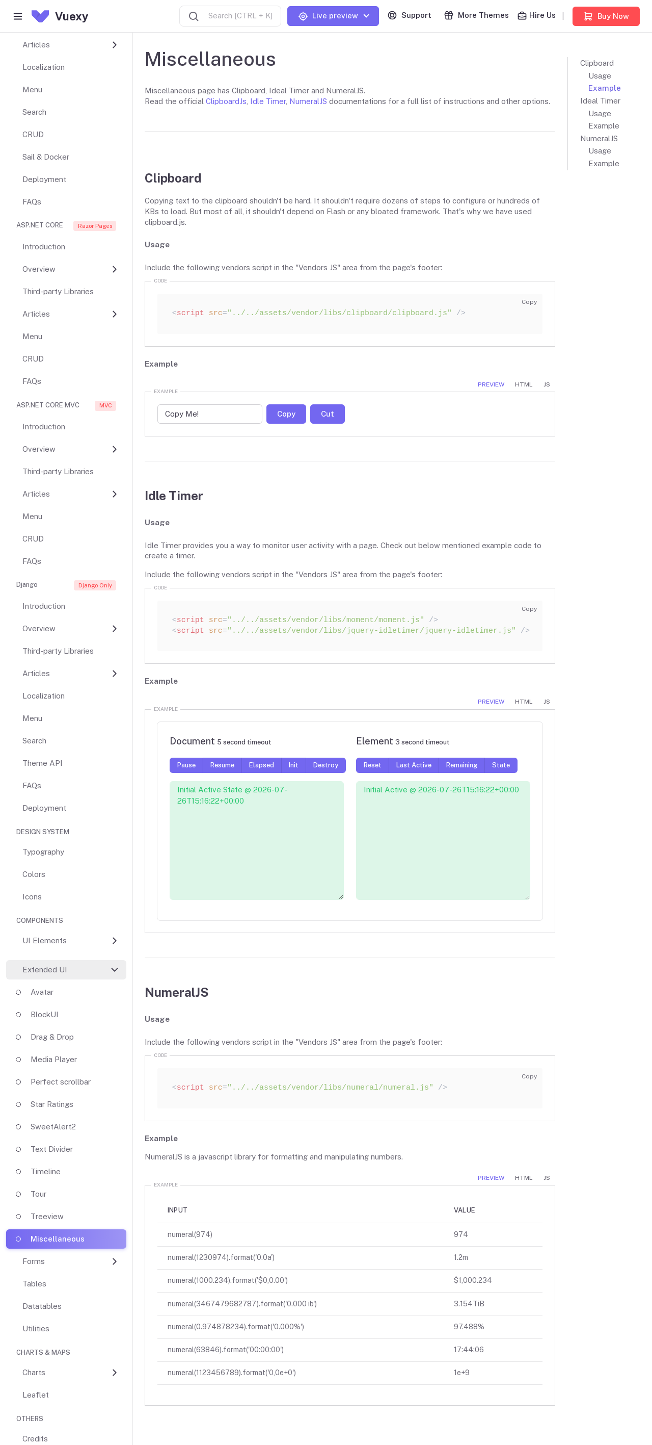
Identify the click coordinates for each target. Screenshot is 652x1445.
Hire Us (536, 16)
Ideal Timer (600, 100)
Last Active (413, 765)
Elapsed (261, 765)
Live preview (328, 16)
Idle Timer (268, 101)
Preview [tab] (491, 384)
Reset (373, 765)
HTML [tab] (524, 384)
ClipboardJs (226, 101)
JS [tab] (547, 384)
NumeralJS (308, 101)
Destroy (325, 765)
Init (293, 765)
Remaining (461, 765)
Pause (186, 765)
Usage (599, 75)
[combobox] (230, 16)
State (501, 765)
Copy (529, 301)
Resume (222, 765)
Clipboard (597, 63)
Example (604, 88)
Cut (327, 413)
